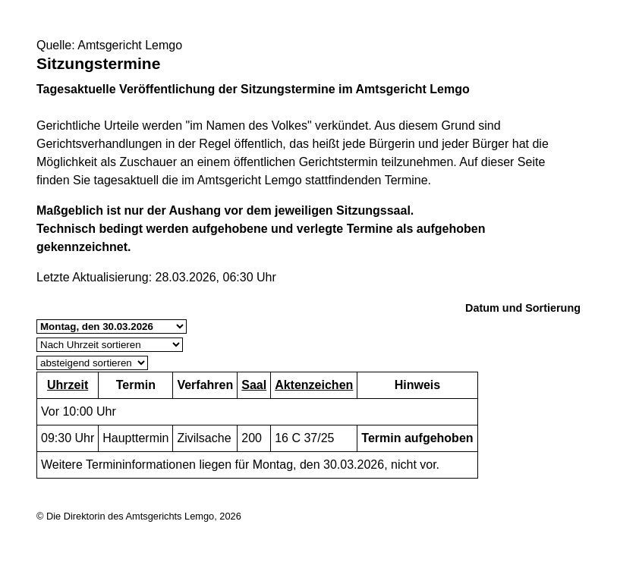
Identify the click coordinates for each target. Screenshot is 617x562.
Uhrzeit (67, 384)
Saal (253, 384)
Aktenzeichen (314, 384)
